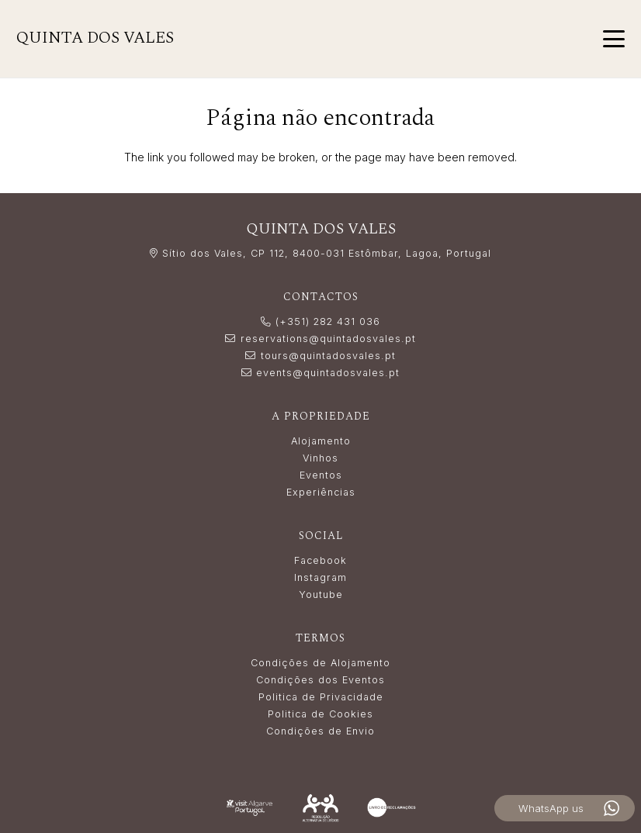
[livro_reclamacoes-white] (392, 807)
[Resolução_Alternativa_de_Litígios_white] (320, 807)
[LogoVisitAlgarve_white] (250, 807)
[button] (613, 39)
